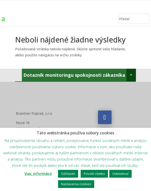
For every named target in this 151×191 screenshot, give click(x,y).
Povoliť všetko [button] (94, 173)
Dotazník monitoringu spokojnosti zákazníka (74, 75)
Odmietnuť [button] (120, 173)
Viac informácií (38, 173)
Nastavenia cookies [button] (76, 184)
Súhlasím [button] (68, 173)
